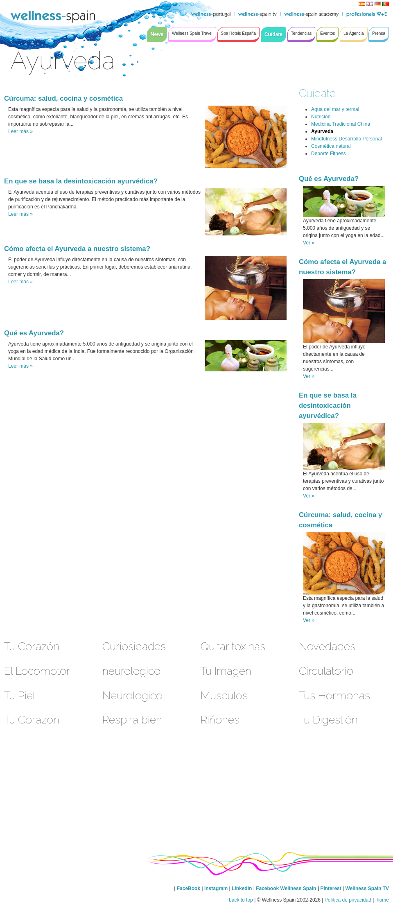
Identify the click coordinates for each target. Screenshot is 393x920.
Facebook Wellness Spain (286, 888)
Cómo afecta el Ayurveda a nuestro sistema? (77, 249)
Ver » (308, 243)
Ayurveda (322, 131)
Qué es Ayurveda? (34, 333)
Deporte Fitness (328, 153)
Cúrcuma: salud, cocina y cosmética (63, 98)
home (382, 900)
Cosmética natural (331, 146)
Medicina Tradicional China (340, 124)
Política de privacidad (348, 900)
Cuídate (317, 93)
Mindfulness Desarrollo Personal (346, 139)
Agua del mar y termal (335, 109)
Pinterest (331, 888)
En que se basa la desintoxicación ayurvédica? (81, 181)
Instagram (216, 888)
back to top (241, 900)
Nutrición (320, 117)
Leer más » (20, 131)
